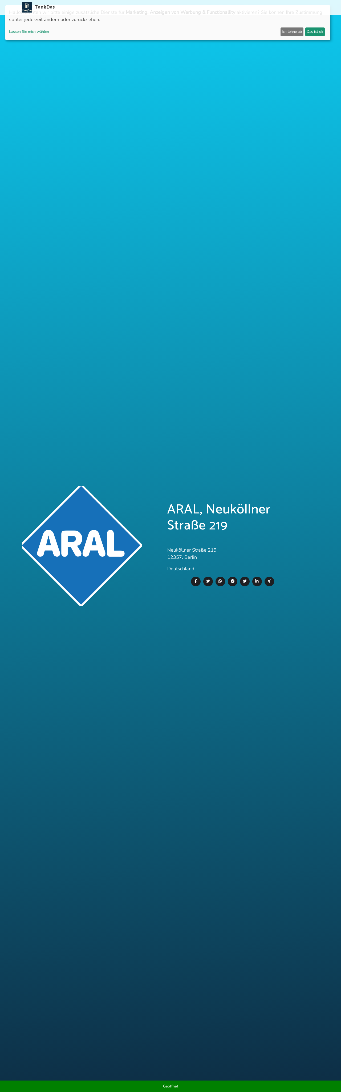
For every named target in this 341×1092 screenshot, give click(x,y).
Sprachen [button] (305, 7)
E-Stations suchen (234, 7)
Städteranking (196, 7)
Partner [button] (281, 7)
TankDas (43, 7)
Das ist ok (315, 31)
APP (155, 7)
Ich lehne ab (292, 31)
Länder (170, 7)
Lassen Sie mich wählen (29, 31)
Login (263, 7)
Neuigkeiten (135, 7)
